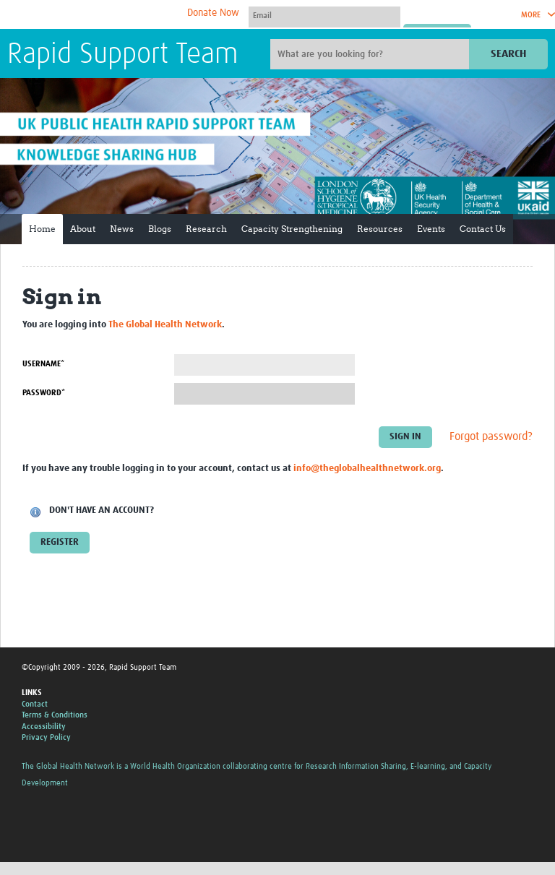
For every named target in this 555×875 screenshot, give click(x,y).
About (82, 228)
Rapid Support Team (122, 54)
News (122, 228)
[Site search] (371, 54)
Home (42, 228)
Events (431, 228)
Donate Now (213, 13)
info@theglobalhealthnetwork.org (367, 468)
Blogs (159, 228)
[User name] (324, 15)
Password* (43, 393)
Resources (380, 228)
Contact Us (483, 228)
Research (206, 228)
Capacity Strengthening (292, 228)
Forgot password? (491, 436)
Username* (43, 364)
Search (508, 53)
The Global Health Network (115, 15)
